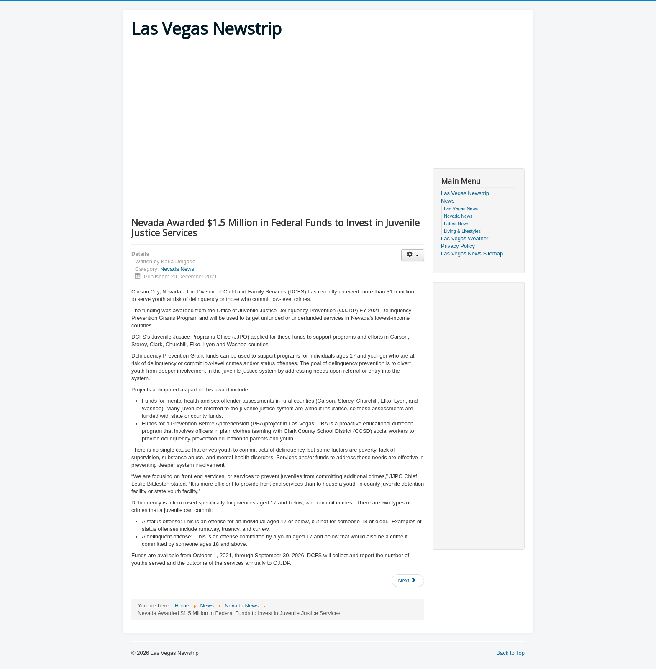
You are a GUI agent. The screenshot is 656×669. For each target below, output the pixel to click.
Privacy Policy (458, 246)
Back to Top (510, 653)
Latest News (456, 223)
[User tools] (412, 255)
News (448, 201)
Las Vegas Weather (464, 238)
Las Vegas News (461, 208)
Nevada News (177, 269)
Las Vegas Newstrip (465, 193)
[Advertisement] (328, 101)
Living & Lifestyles (462, 231)
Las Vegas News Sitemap (472, 253)
